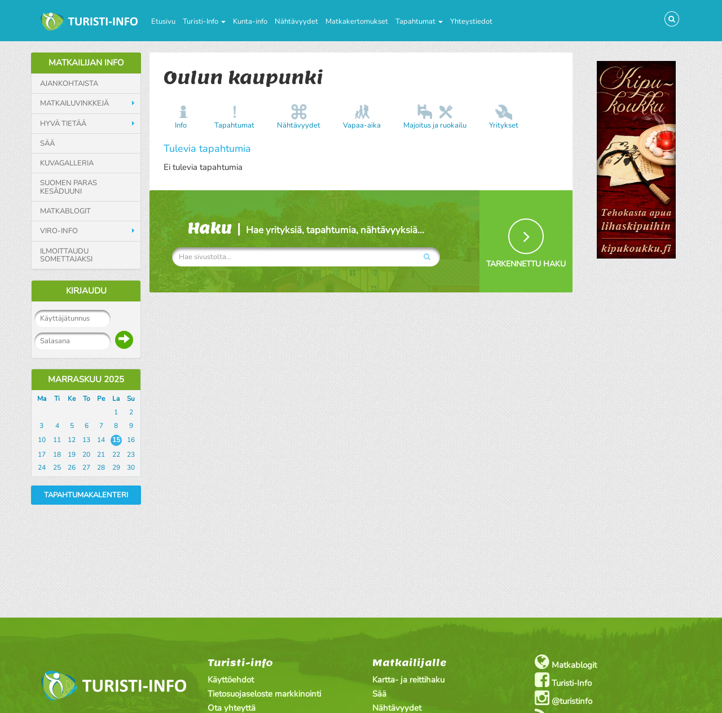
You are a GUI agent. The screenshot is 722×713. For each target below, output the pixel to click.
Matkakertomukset (356, 21)
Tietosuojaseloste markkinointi (264, 693)
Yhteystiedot (471, 21)
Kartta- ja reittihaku (408, 679)
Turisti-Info (204, 21)
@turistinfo (563, 698)
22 (116, 454)
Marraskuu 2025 (86, 379)
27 (86, 467)
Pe (101, 398)
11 (57, 439)
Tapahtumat (419, 21)
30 (131, 467)
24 (42, 467)
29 (116, 467)
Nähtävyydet (296, 21)
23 (131, 454)
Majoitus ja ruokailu (434, 125)
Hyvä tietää (63, 124)
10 (42, 439)
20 (86, 454)
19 (72, 454)
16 (131, 439)
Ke (72, 398)
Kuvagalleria (67, 163)
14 (101, 439)
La (116, 398)
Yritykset (503, 125)
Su (131, 398)
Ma (41, 398)
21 (101, 454)
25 (57, 467)
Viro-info (59, 231)
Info (181, 125)
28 (101, 467)
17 (42, 454)
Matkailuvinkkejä (74, 103)
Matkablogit (65, 211)
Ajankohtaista (69, 84)
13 (86, 439)
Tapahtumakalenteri (86, 495)
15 (116, 439)
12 (72, 439)
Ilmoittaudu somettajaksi (66, 255)
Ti (57, 398)
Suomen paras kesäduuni (68, 187)
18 (57, 454)
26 (72, 467)
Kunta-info (250, 21)
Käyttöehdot (231, 679)
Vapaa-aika (362, 125)
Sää (47, 143)
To (86, 398)
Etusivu (163, 21)
